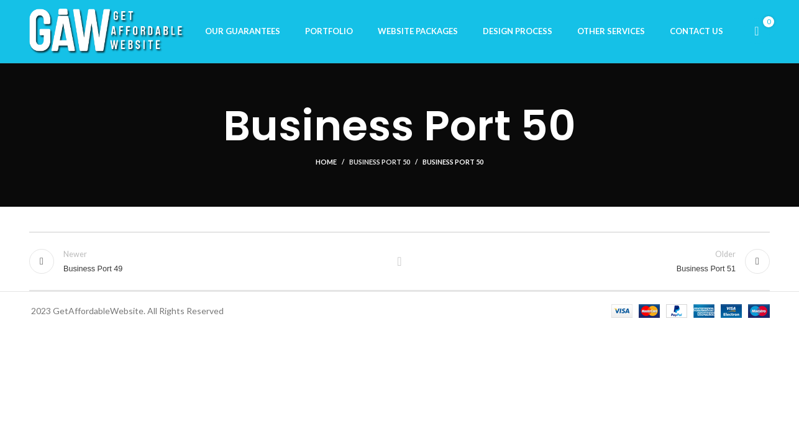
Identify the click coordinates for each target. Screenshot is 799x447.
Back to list (400, 263)
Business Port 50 (379, 164)
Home (326, 164)
